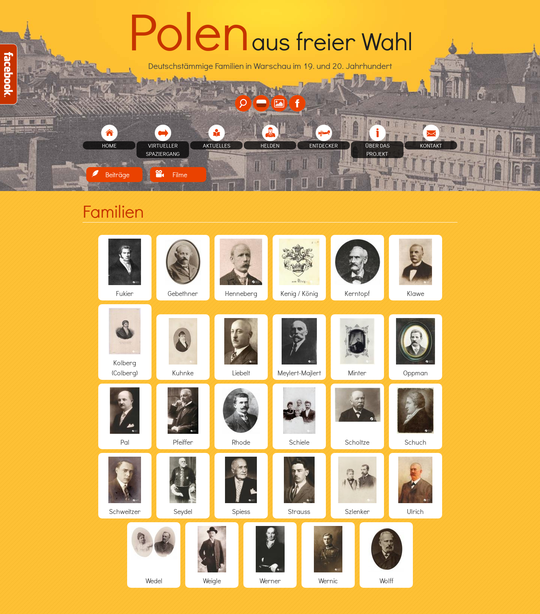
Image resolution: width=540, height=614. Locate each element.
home (109, 145)
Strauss (299, 511)
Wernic (328, 580)
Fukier (125, 293)
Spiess (241, 511)
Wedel (154, 580)
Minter (357, 372)
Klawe (415, 293)
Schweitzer (125, 511)
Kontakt (431, 145)
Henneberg (241, 293)
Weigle (212, 580)
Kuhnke (183, 372)
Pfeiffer (183, 442)
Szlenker (357, 511)
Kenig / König (299, 293)
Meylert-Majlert (299, 372)
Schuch (415, 442)
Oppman (415, 372)
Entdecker (323, 145)
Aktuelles (216, 145)
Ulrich (415, 511)
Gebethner (183, 293)
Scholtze (357, 442)
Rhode (241, 442)
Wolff (386, 580)
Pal (124, 442)
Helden (270, 145)
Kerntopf (357, 293)
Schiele (299, 442)
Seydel (183, 511)
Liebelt (241, 372)
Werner (270, 580)
